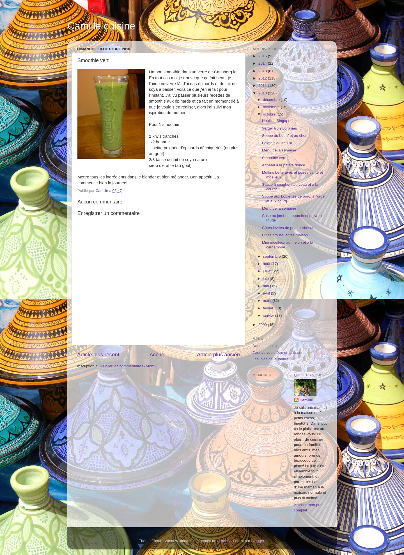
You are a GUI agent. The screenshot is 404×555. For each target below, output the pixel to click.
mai (266, 286)
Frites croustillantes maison (285, 235)
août (267, 264)
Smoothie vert (273, 158)
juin (266, 279)
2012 (263, 78)
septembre (272, 256)
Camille (306, 400)
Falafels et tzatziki (277, 143)
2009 (263, 325)
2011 (263, 85)
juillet (268, 271)
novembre (272, 107)
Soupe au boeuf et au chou (284, 135)
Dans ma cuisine (266, 346)
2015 (263, 56)
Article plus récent (98, 354)
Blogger (257, 541)
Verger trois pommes (279, 128)
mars (267, 300)
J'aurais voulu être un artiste (276, 352)
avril (267, 293)
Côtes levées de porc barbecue (288, 228)
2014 (263, 63)
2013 (263, 71)
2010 (263, 93)
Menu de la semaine (279, 150)
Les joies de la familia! (271, 359)
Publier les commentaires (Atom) (128, 366)
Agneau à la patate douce (283, 165)
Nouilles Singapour (278, 121)
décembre (272, 100)
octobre (270, 114)
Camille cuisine (101, 26)
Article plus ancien (218, 354)
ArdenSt (224, 541)
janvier (269, 315)
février (268, 308)
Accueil (158, 354)
